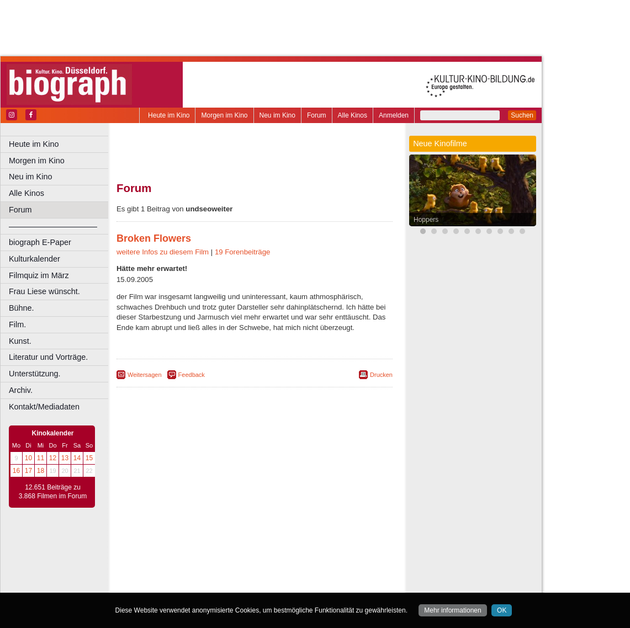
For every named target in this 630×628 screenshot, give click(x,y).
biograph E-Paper (40, 242)
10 (28, 458)
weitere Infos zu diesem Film (163, 252)
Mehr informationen (452, 610)
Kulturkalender (34, 258)
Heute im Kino (168, 115)
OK (501, 610)
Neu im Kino (277, 115)
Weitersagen (145, 374)
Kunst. (20, 341)
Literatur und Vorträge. (48, 357)
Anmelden (394, 115)
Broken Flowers (154, 238)
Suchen (522, 115)
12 (52, 458)
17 (28, 471)
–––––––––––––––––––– (53, 226)
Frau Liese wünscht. (44, 291)
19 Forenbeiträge (242, 252)
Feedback (191, 374)
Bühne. (21, 308)
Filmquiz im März (39, 275)
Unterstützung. (35, 373)
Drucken (381, 374)
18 (40, 471)
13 (64, 458)
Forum (316, 115)
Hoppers (426, 219)
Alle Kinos (352, 115)
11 (40, 458)
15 (89, 458)
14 (77, 458)
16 (16, 471)
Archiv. (21, 390)
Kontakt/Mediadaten (44, 406)
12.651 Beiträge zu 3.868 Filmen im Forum (53, 491)
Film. (17, 324)
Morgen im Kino (224, 115)
